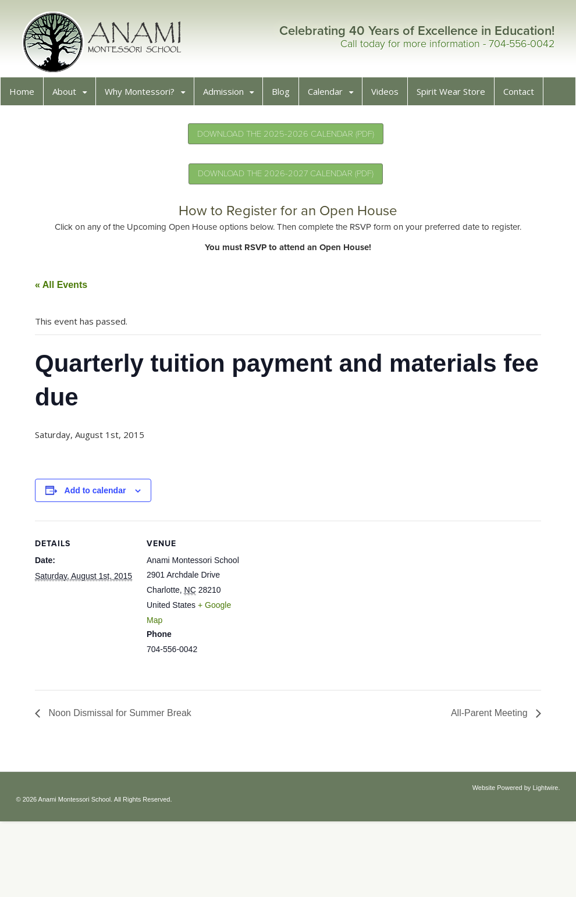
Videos (388, 95)
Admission (227, 95)
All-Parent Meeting (487, 716)
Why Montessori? (143, 95)
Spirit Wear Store (454, 95)
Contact (522, 95)
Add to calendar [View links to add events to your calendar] (99, 494)
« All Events (64, 288)
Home (25, 95)
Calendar (328, 95)
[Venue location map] (323, 604)
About (68, 95)
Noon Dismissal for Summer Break (122, 716)
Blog (284, 95)
